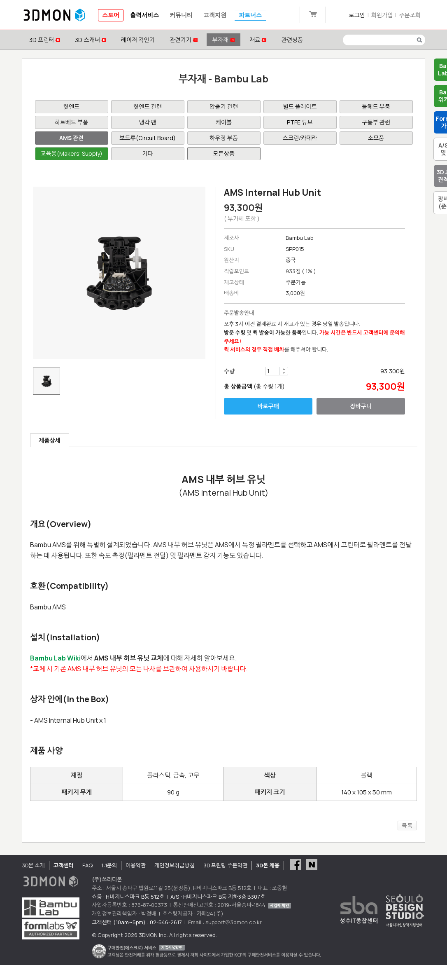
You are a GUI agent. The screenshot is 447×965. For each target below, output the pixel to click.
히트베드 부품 (71, 122)
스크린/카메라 (300, 138)
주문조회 (410, 15)
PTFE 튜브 (299, 122)
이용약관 (136, 865)
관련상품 (292, 40)
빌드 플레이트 (300, 106)
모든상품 (224, 153)
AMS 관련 (71, 138)
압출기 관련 (224, 106)
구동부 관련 (376, 122)
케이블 (224, 122)
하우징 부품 (224, 138)
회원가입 (382, 15)
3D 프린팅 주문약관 (225, 865)
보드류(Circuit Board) (147, 138)
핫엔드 (71, 106)
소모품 (376, 138)
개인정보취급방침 (174, 865)
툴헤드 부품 (376, 106)
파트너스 (250, 15)
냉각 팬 (147, 122)
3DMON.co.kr (54, 15)
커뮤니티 (181, 15)
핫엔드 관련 (147, 106)
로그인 (357, 15)
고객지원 (214, 15)
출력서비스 (144, 15)
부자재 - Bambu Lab (224, 78)
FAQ (87, 865)
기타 (147, 153)
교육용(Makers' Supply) (71, 153)
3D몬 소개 (33, 865)
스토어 (110, 15)
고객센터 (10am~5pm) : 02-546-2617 (137, 922)
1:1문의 (109, 865)
